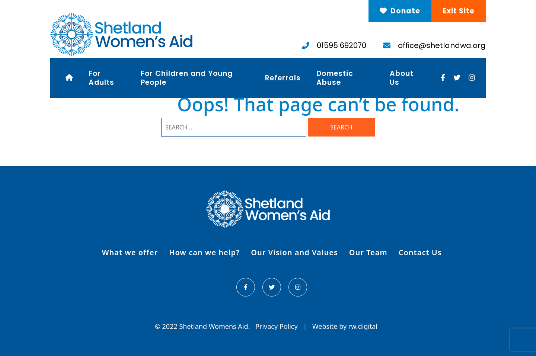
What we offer (130, 252)
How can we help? (204, 252)
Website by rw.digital (344, 326)
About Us (402, 77)
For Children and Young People (187, 77)
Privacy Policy (277, 326)
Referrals (283, 78)
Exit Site (459, 11)
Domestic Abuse (334, 77)
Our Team (368, 252)
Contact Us (420, 252)
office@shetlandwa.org (434, 45)
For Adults (101, 77)
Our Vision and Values (294, 252)
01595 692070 (334, 45)
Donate (400, 11)
